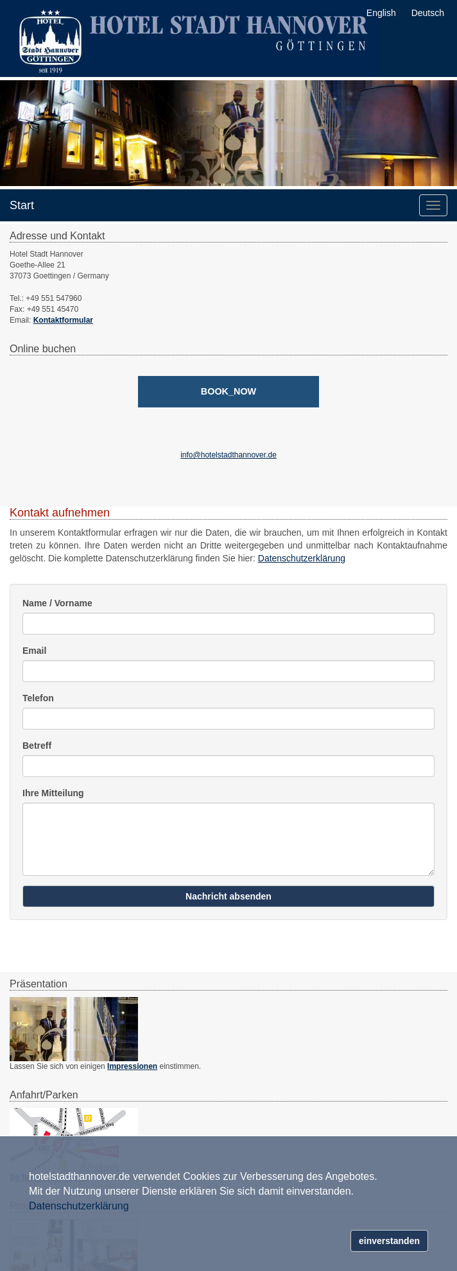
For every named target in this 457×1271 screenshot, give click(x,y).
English (381, 13)
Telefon (38, 698)
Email (34, 650)
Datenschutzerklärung (301, 558)
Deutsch (427, 13)
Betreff (36, 745)
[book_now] (228, 391)
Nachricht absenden (228, 896)
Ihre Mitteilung (53, 793)
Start (22, 205)
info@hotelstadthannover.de (228, 454)
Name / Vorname (57, 603)
